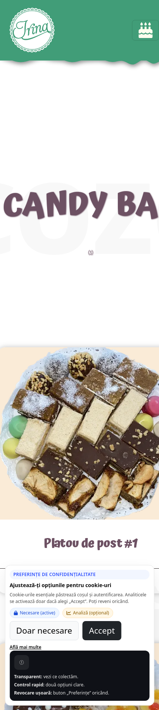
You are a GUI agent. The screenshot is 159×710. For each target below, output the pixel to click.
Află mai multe (26, 647)
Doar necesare (44, 630)
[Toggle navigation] (145, 30)
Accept (102, 630)
